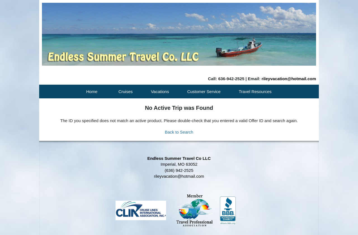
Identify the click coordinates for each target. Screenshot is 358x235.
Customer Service (203, 91)
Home (91, 91)
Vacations (160, 91)
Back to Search (179, 132)
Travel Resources (255, 91)
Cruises (125, 91)
